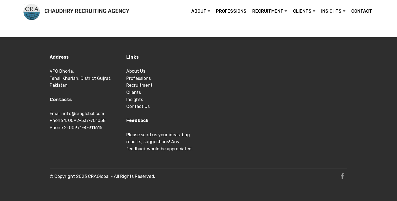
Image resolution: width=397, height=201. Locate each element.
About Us (135, 71)
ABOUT (198, 11)
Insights (135, 99)
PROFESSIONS (231, 11)
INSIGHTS (331, 11)
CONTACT (361, 11)
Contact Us (138, 106)
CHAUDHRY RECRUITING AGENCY (86, 11)
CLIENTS (302, 11)
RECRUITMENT (267, 11)
